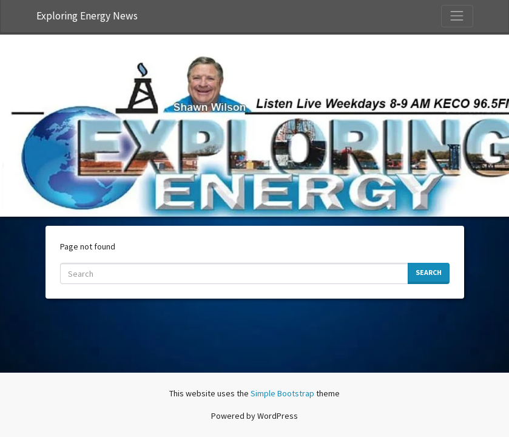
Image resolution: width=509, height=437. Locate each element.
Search (429, 272)
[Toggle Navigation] (457, 16)
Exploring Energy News (87, 15)
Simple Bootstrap (282, 393)
